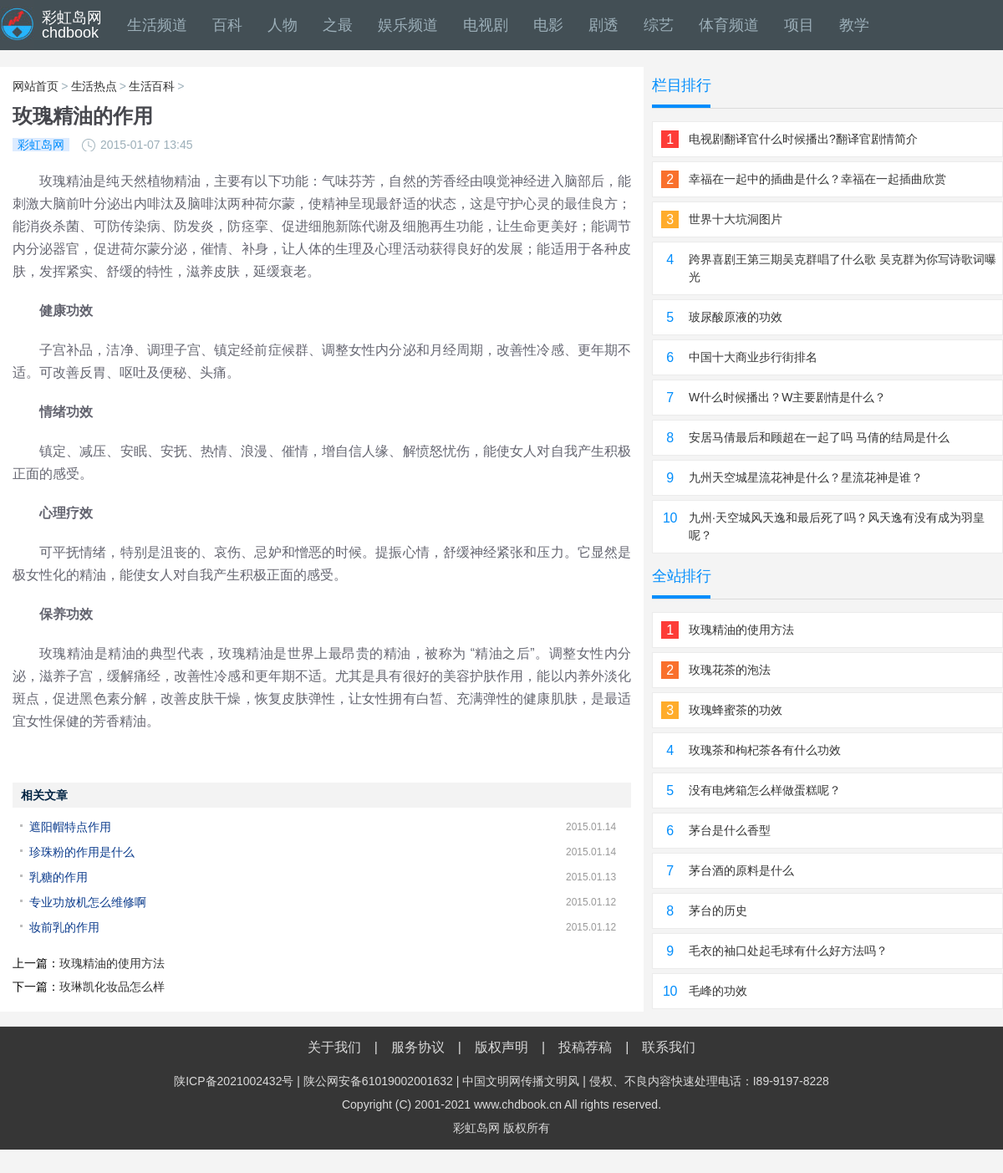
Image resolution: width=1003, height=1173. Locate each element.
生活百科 (152, 86)
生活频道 (157, 25)
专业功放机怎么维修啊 (87, 902)
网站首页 (36, 86)
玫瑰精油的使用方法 (112, 963)
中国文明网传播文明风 (520, 1081)
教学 (854, 25)
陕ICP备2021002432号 (233, 1081)
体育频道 (729, 25)
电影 (548, 25)
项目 (799, 25)
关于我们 (334, 1047)
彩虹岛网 (476, 1128)
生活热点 (94, 86)
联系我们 (668, 1047)
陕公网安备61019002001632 (378, 1081)
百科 (227, 25)
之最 (338, 25)
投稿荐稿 (585, 1047)
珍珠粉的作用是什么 (82, 852)
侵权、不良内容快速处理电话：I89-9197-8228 (709, 1081)
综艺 (659, 25)
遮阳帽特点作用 (70, 827)
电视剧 (485, 25)
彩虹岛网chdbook (72, 25)
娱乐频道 (408, 25)
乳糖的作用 (58, 877)
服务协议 (418, 1047)
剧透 (603, 25)
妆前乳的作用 (64, 927)
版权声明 (501, 1047)
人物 (282, 25)
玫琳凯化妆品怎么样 (112, 986)
